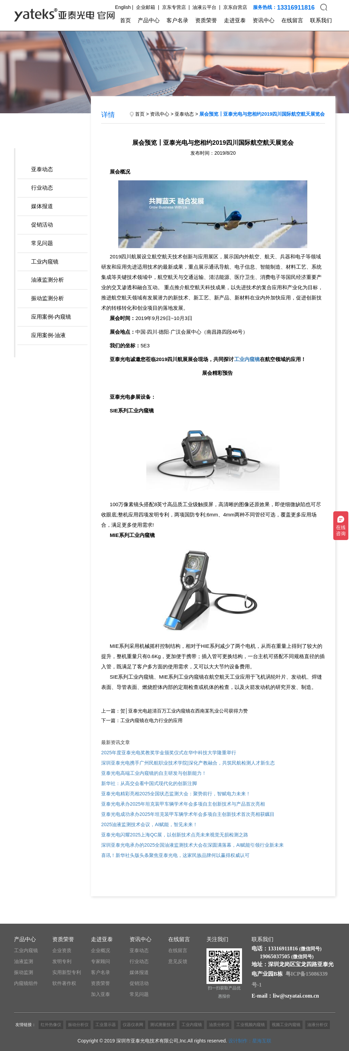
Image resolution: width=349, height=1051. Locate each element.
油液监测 (23, 961)
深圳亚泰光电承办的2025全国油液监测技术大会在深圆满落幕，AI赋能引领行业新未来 (192, 845)
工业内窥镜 (44, 262)
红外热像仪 (51, 1024)
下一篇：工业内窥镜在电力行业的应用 (142, 720)
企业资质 (61, 950)
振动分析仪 (78, 1024)
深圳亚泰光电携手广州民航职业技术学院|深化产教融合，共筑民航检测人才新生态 (188, 763)
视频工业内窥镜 (286, 1024)
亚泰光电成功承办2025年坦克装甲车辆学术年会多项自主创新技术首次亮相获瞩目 (187, 814)
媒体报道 (42, 206)
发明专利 (61, 961)
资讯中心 (263, 20)
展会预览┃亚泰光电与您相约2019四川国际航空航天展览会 (262, 114)
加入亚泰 (100, 994)
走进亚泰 (235, 20)
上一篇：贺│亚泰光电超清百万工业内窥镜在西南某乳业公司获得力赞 (174, 711)
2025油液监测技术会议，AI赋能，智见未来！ (149, 824)
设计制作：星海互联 (249, 1040)
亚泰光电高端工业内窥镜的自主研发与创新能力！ (153, 773)
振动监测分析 (47, 298)
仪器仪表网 (133, 1024)
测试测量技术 (162, 1024)
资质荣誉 (206, 20)
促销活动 (42, 225)
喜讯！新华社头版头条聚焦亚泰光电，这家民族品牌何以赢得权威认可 (175, 855)
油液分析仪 (317, 1024)
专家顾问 (100, 961)
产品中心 (149, 20)
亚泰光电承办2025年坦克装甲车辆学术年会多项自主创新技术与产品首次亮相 (183, 804)
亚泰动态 (42, 169)
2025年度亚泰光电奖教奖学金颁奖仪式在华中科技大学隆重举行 (168, 752)
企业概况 (100, 950)
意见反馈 (177, 961)
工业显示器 (105, 1024)
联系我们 (321, 20)
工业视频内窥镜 (250, 1024)
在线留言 (292, 20)
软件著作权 (64, 983)
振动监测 (23, 972)
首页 (125, 20)
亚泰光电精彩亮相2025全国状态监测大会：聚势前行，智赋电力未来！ (176, 793)
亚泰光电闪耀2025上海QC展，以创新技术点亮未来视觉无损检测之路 (174, 834)
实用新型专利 (66, 972)
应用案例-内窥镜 (51, 317)
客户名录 (177, 20)
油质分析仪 (219, 1024)
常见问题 (42, 243)
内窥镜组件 (26, 983)
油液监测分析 (47, 280)
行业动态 (42, 188)
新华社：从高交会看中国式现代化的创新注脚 (149, 783)
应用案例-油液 (48, 335)
